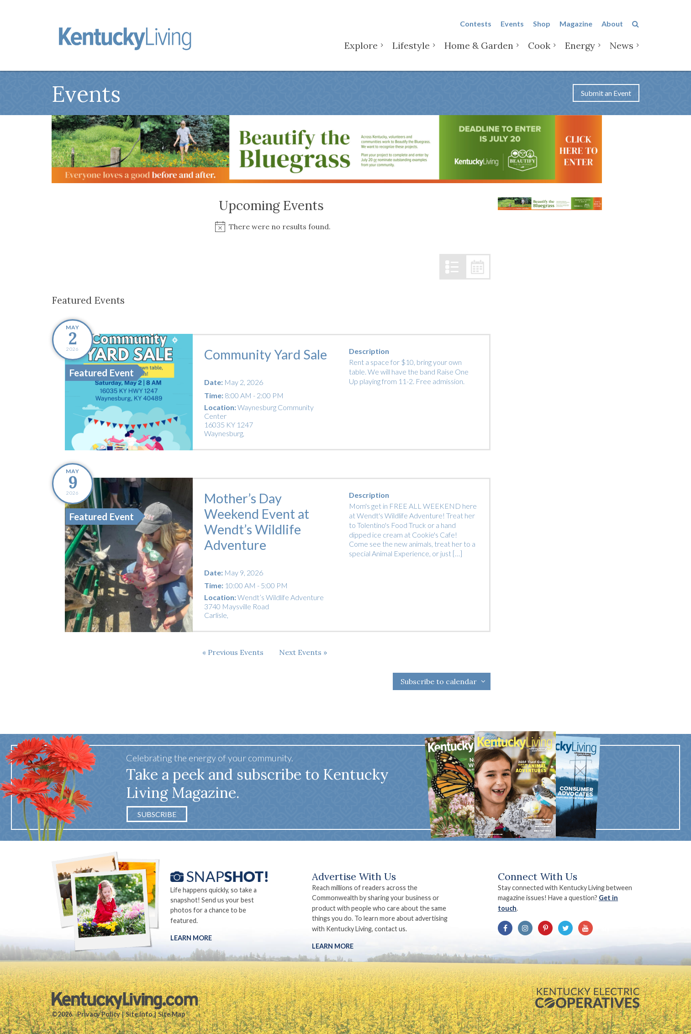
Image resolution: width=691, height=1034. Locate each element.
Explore (361, 45)
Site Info (139, 1014)
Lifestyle (411, 45)
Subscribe (156, 814)
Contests (475, 23)
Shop (541, 23)
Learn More (191, 938)
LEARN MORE (332, 946)
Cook (539, 45)
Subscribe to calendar (439, 681)
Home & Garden (478, 45)
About (612, 23)
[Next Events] (303, 652)
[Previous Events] (233, 652)
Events (512, 23)
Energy (580, 45)
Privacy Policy (98, 1014)
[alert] (271, 227)
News (621, 45)
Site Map (171, 1014)
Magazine (575, 23)
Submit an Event (606, 93)
